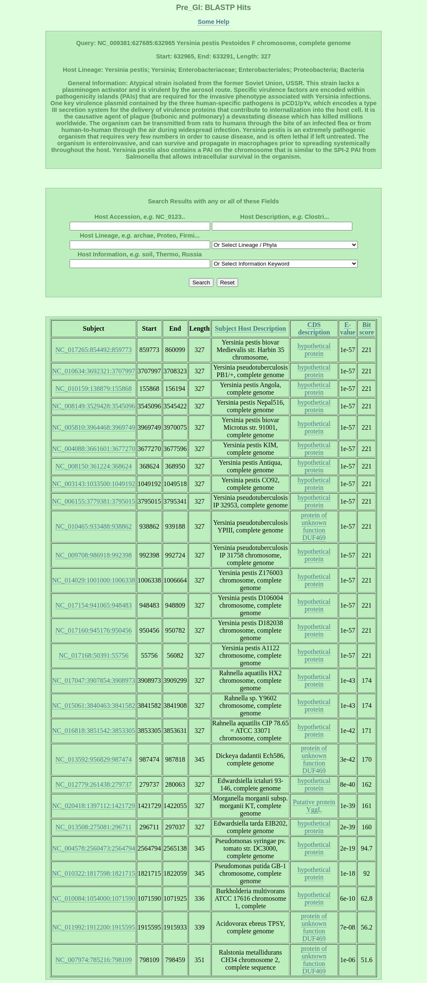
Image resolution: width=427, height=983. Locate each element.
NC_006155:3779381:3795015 (93, 501)
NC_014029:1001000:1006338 (93, 580)
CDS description (314, 328)
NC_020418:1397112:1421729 (93, 805)
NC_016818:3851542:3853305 (93, 730)
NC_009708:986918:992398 (93, 555)
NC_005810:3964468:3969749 (93, 427)
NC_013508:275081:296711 (93, 827)
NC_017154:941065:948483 (93, 605)
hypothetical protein (314, 349)
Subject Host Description (250, 328)
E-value (347, 328)
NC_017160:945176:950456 (93, 630)
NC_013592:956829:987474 (93, 759)
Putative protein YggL (314, 805)
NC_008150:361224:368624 (93, 466)
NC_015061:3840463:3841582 (93, 705)
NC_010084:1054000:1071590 (93, 898)
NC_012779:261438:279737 (93, 784)
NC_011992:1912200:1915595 (93, 927)
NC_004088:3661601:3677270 (93, 448)
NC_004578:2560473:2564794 (93, 848)
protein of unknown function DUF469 (314, 526)
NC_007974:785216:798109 (93, 959)
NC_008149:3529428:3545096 (93, 406)
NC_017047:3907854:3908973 (93, 680)
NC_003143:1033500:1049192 (93, 483)
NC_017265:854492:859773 (93, 349)
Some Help (213, 21)
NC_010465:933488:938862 (93, 526)
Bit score (366, 328)
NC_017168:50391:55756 (93, 655)
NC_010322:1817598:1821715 (93, 873)
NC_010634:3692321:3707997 (93, 371)
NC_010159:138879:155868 (93, 388)
